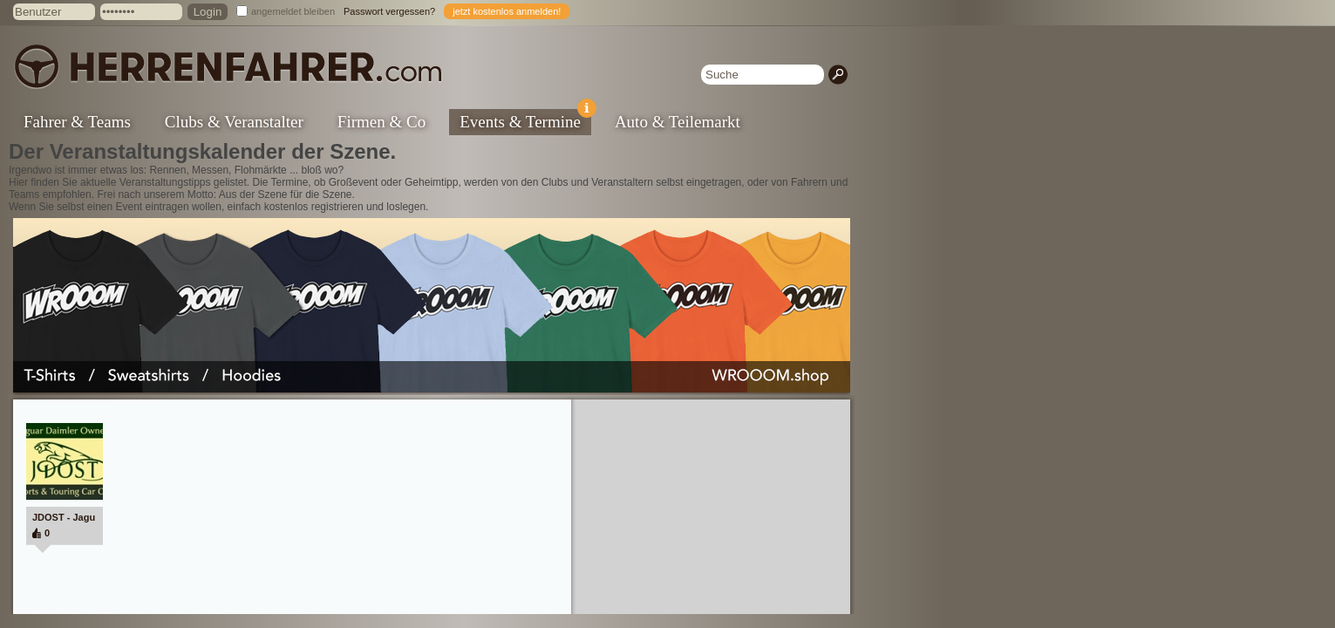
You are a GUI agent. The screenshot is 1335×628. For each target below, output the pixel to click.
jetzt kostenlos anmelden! (507, 11)
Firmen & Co (381, 122)
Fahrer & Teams (77, 122)
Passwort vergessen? (389, 11)
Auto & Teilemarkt (677, 122)
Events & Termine (525, 120)
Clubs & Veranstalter (234, 122)
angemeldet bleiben (293, 11)
